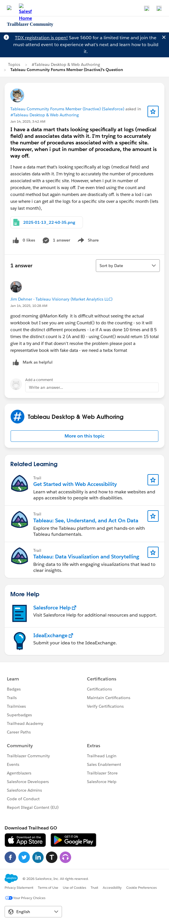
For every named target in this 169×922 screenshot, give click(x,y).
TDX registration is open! (41, 38)
